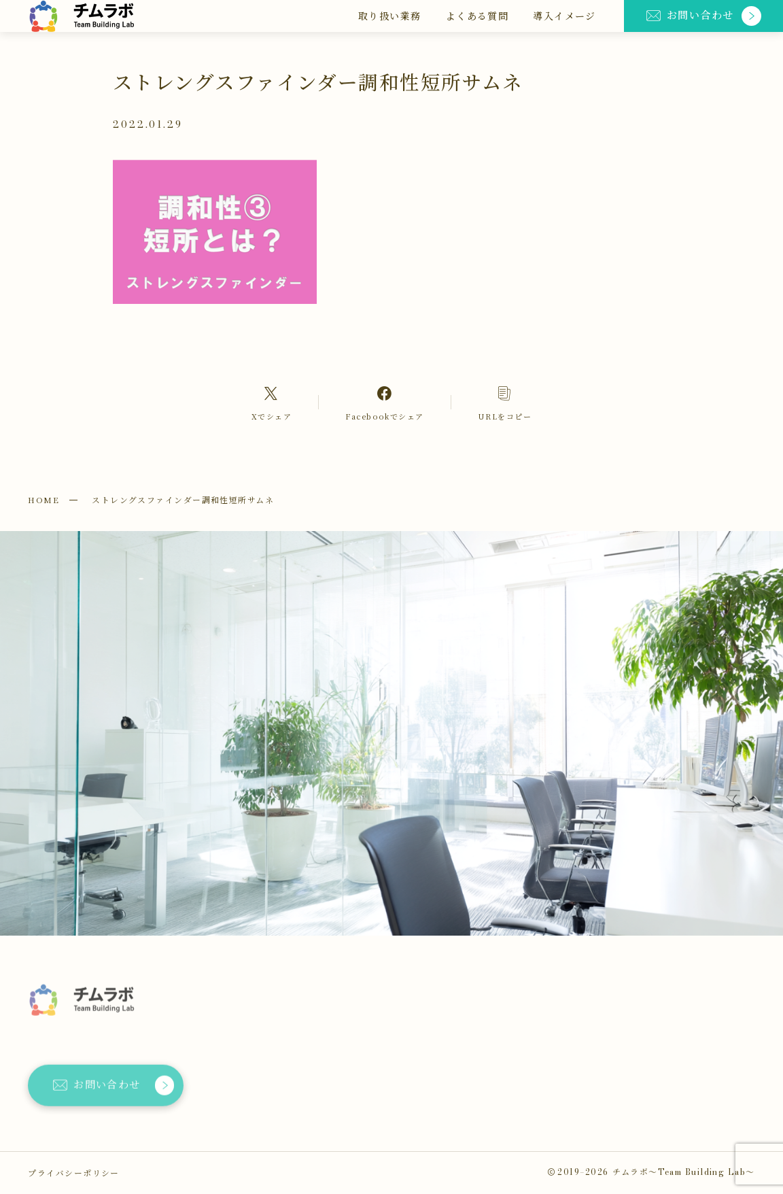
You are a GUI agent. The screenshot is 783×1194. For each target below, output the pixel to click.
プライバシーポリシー (73, 1172)
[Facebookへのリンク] (385, 403)
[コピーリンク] (504, 403)
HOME (43, 499)
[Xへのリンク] (272, 403)
